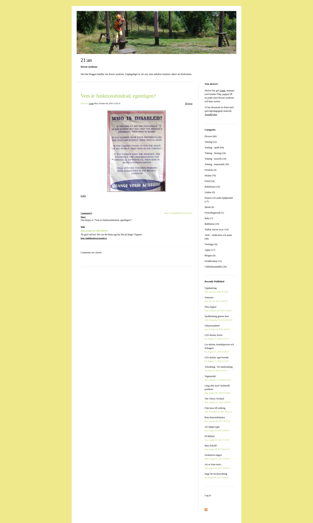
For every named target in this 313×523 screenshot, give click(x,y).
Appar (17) (210, 250)
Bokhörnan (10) (212, 186)
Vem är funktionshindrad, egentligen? (118, 96)
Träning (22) (211, 142)
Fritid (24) (210, 181)
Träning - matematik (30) (217, 164)
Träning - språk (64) (214, 147)
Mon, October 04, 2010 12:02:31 (107, 103)
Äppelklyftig (211, 114)
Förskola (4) (210, 170)
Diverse (188, 103)
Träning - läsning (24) (215, 153)
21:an (86, 60)
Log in (208, 495)
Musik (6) (209, 207)
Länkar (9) (210, 192)
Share (83, 217)
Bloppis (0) (210, 255)
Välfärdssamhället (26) (216, 266)
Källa (83, 196)
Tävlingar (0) (211, 244)
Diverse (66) (211, 136)
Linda (91, 103)
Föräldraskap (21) (213, 261)
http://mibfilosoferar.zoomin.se (94, 238)
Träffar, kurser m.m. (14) (217, 229)
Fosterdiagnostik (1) (214, 212)
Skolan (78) (210, 175)
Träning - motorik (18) (215, 158)
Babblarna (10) (212, 224)
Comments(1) (86, 213)
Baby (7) (209, 218)
